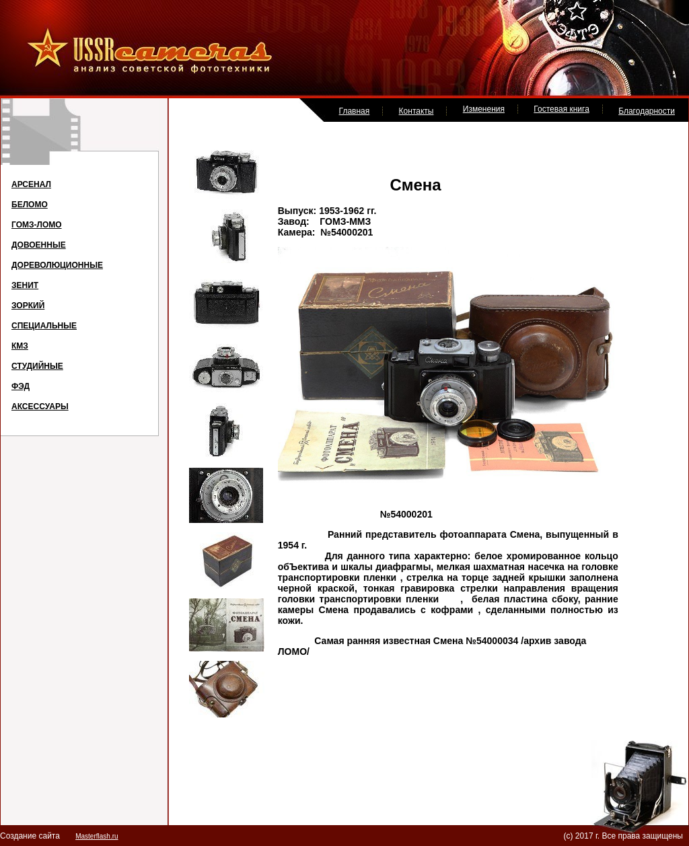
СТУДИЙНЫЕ (37, 366)
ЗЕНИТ (24, 285)
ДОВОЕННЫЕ (38, 245)
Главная (354, 111)
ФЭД (20, 386)
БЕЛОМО (29, 204)
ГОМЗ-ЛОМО (36, 225)
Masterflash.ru (96, 836)
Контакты (416, 111)
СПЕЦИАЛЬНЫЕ (44, 325)
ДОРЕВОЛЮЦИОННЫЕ (57, 265)
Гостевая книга (561, 109)
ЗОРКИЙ (27, 305)
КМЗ (19, 346)
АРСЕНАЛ (31, 184)
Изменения (484, 109)
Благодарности (646, 111)
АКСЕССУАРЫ (40, 406)
